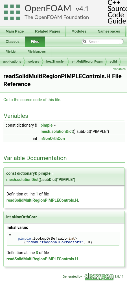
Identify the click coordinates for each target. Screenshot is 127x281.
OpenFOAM (48, 8)
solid (113, 61)
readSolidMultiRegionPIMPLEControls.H (42, 200)
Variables (119, 69)
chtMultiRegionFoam (87, 61)
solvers (33, 61)
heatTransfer (55, 61)
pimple (46, 125)
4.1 (84, 9)
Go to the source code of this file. (32, 99)
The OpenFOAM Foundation (57, 17)
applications (12, 61)
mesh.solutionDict (56, 131)
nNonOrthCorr (52, 138)
